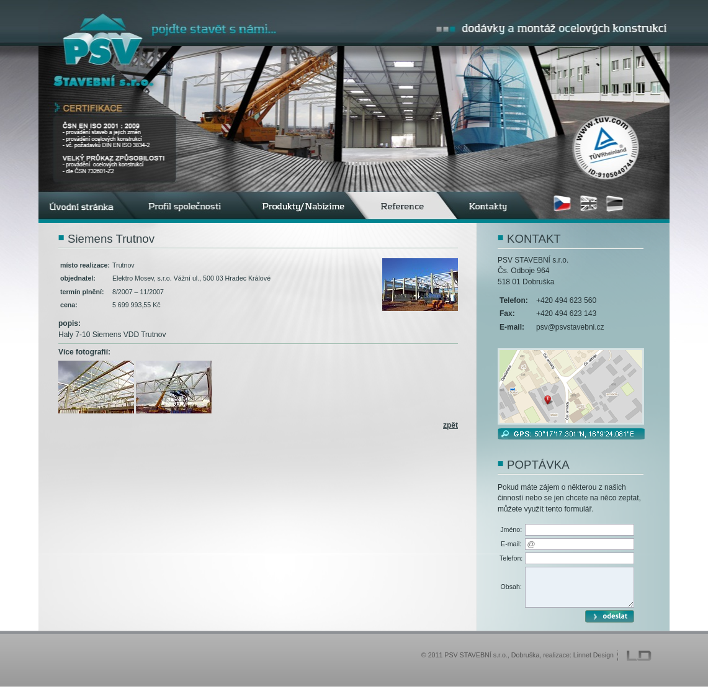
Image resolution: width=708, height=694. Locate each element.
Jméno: (511, 529)
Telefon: (511, 558)
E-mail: (511, 544)
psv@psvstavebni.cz (570, 327)
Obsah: (510, 590)
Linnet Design (593, 662)
